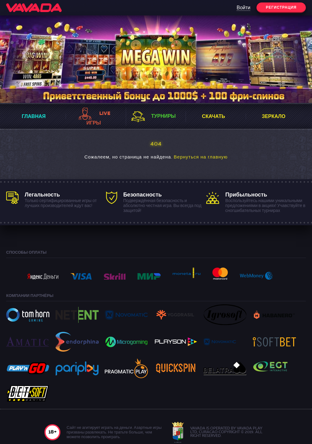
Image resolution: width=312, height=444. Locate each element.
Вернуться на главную (201, 157)
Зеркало (273, 116)
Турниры (163, 116)
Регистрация (281, 8)
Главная (34, 116)
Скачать (213, 116)
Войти (243, 8)
